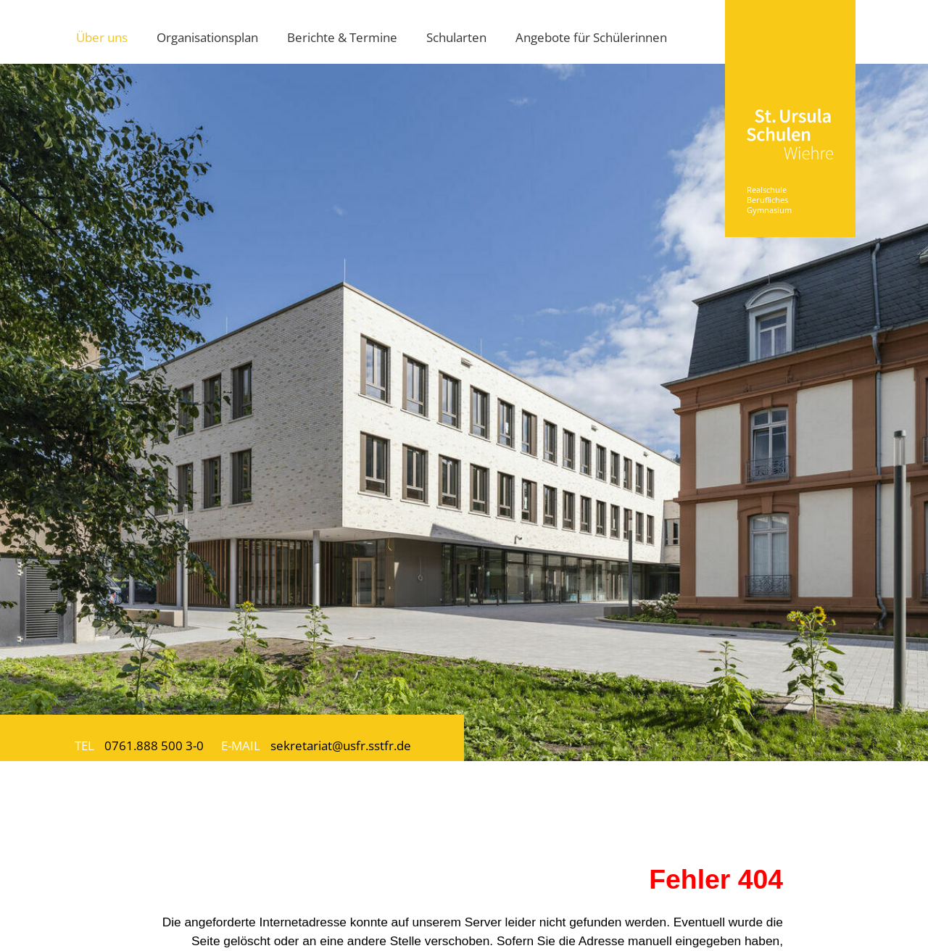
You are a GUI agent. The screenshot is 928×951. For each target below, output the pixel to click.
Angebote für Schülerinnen (591, 37)
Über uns (102, 37)
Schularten (456, 37)
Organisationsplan (207, 37)
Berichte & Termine (342, 37)
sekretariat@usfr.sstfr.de (340, 745)
